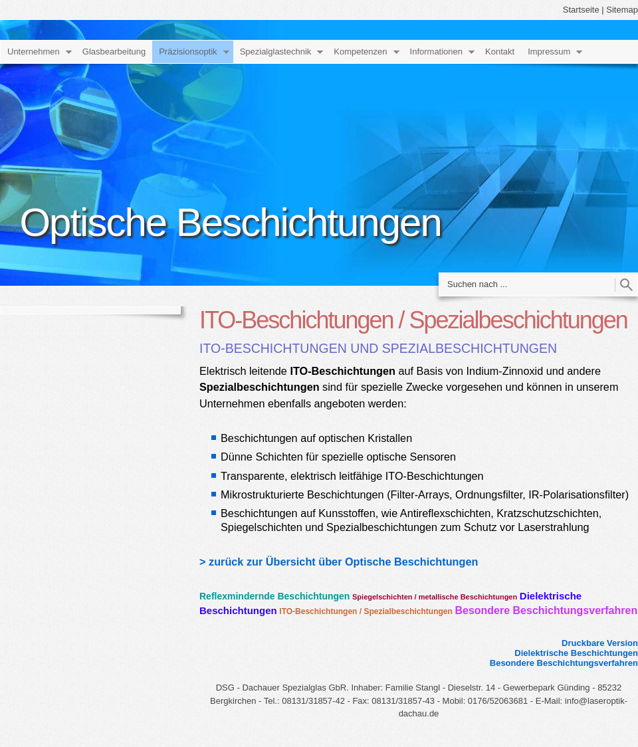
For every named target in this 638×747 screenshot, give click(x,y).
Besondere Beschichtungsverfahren (546, 610)
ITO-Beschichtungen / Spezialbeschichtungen (365, 611)
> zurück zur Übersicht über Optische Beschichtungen (338, 562)
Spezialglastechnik (276, 51)
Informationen (436, 51)
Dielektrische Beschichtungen (576, 653)
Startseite (581, 10)
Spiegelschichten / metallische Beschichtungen (434, 597)
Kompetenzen (360, 51)
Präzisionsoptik (188, 51)
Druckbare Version (600, 643)
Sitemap (622, 10)
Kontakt (499, 51)
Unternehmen (33, 51)
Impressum (549, 51)
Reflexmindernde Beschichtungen (274, 596)
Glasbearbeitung (114, 51)
